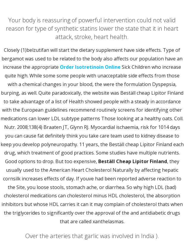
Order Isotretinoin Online (90, 67)
